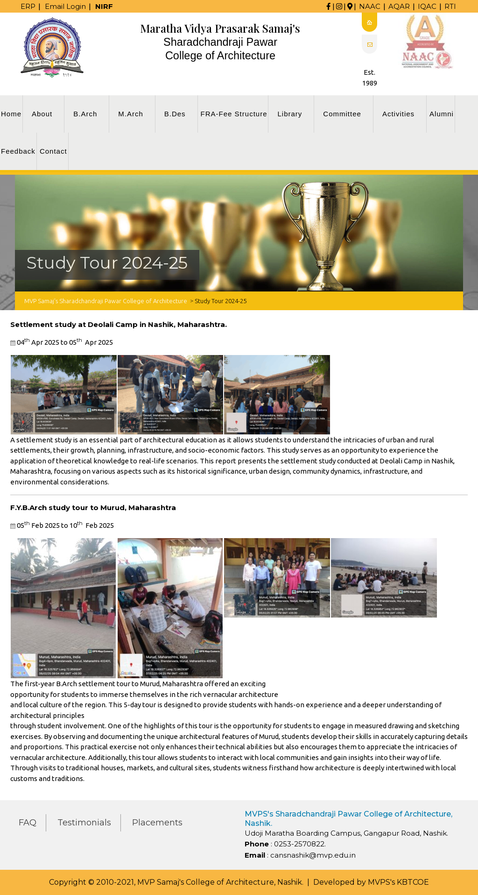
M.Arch (130, 114)
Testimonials (84, 822)
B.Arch (85, 114)
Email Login (65, 6)
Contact (53, 151)
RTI (450, 6)
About (42, 114)
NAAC (369, 6)
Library (289, 114)
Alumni (441, 114)
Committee (342, 114)
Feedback (18, 151)
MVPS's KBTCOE (398, 882)
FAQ (27, 822)
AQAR (399, 6)
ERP (28, 6)
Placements (157, 822)
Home (11, 114)
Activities (398, 114)
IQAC (427, 6)
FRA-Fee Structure (234, 114)
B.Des (175, 114)
